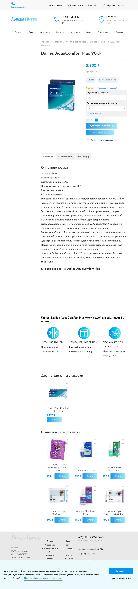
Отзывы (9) (83, 156)
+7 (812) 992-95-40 (70, 16)
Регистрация (60, 5)
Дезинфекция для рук (50, 549)
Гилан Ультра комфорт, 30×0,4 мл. (114, 512)
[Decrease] (87, 120)
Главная (45, 41)
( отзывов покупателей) (107, 88)
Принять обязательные (121, 578)
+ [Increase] (96, 120)
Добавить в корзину (101, 125)
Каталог (58, 41)
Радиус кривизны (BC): (97, 93)
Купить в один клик (100, 132)
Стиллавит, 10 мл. (85, 470)
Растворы (60, 32)
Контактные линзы (76, 41)
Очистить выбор (94, 113)
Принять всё (121, 570)
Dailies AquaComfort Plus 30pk (57, 409)
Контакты (119, 32)
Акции (89, 32)
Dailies (93, 41)
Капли (31, 32)
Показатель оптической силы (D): (102, 103)
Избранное (90, 5)
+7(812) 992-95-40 (91, 537)
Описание (48, 156)
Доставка (75, 32)
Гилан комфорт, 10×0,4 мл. (58, 512)
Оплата (69, 554)
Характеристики (65, 156)
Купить (54, 419)
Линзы (19, 32)
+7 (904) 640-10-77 (86, 553)
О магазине (104, 32)
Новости (50, 558)
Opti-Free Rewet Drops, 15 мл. (114, 469)
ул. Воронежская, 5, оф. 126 (117, 22)
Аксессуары (45, 32)
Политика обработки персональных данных (43, 578)
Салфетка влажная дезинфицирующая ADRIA (58, 467)
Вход (51, 5)
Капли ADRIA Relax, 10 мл (86, 512)
